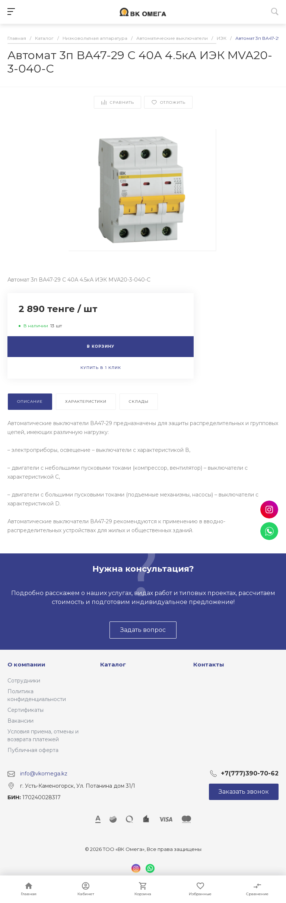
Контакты (208, 664)
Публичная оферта (32, 750)
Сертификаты (25, 710)
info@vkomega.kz (43, 773)
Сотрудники (23, 680)
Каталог (113, 664)
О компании (26, 664)
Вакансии (20, 720)
